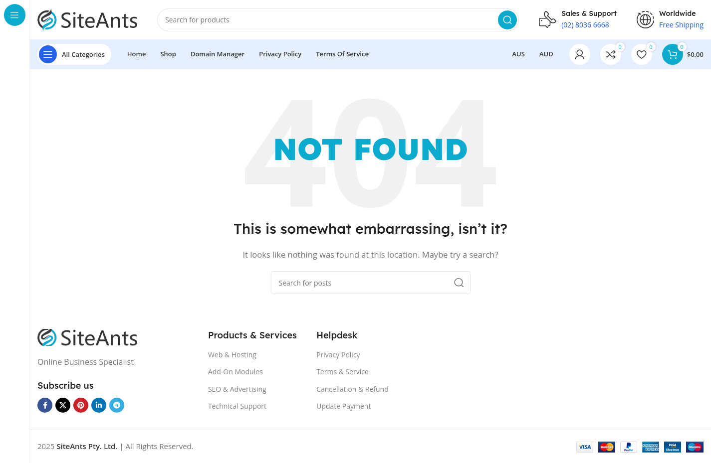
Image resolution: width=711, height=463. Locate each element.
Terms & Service (342, 372)
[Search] (338, 19)
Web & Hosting (232, 355)
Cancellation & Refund (352, 389)
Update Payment (343, 406)
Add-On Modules (235, 372)
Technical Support (237, 406)
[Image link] (87, 337)
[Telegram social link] (116, 405)
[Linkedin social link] (98, 405)
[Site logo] (87, 19)
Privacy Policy (338, 355)
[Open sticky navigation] (74, 55)
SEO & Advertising (237, 389)
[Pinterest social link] (80, 405)
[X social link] (62, 405)
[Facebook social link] (44, 405)
